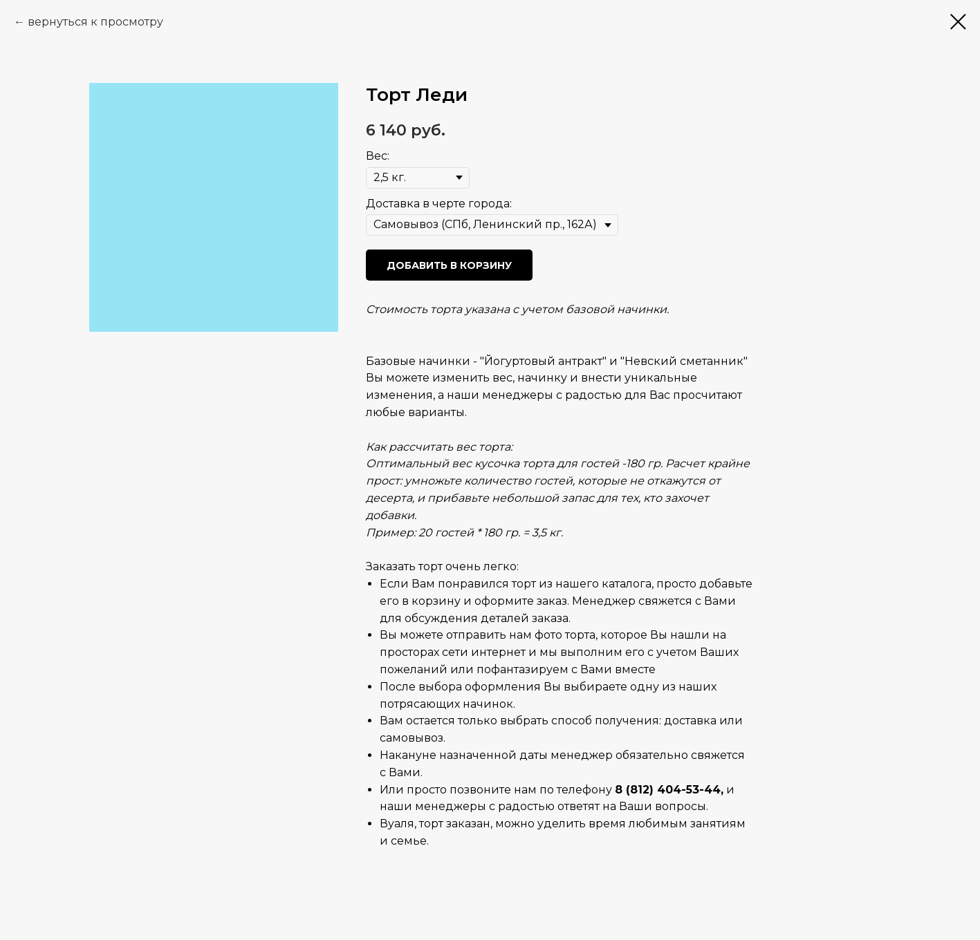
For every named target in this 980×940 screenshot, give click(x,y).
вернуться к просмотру (95, 21)
